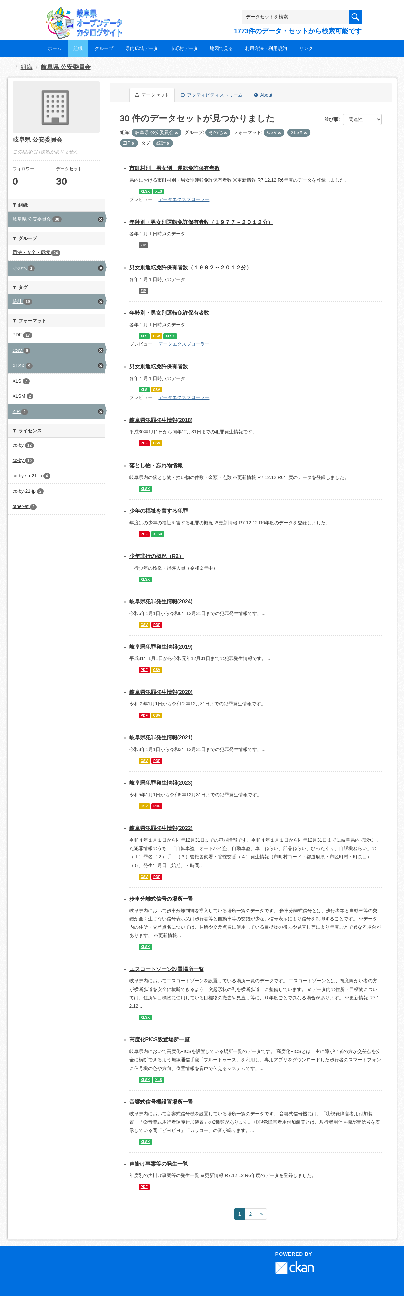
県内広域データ (141, 48)
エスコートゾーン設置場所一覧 (166, 969)
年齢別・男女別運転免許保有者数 (169, 313)
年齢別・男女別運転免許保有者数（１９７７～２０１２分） (201, 222)
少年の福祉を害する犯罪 (158, 511)
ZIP (143, 245)
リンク (306, 48)
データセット (152, 95)
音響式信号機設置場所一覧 (161, 1102)
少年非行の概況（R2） (156, 556)
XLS (158, 191)
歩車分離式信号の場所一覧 (161, 899)
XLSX (145, 191)
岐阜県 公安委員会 (66, 67)
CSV (156, 336)
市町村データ (184, 48)
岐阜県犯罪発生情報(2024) (161, 601)
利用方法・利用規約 (266, 48)
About (263, 95)
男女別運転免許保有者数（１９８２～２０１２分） (190, 267)
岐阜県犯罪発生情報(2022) (161, 828)
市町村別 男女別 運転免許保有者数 (174, 168)
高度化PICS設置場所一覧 (159, 1039)
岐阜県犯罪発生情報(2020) (161, 692)
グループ (104, 48)
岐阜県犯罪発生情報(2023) (161, 783)
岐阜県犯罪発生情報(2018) (161, 420)
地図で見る (221, 48)
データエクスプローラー (183, 199)
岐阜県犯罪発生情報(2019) (161, 647)
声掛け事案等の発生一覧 (158, 1164)
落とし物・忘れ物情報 (156, 465)
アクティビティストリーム (212, 95)
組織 (78, 48)
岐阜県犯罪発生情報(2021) (161, 737)
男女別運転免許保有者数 (158, 366)
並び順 (331, 119)
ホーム (55, 48)
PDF (144, 443)
